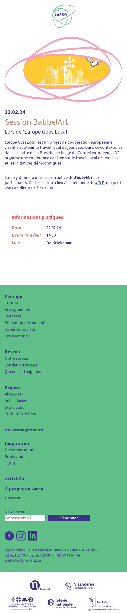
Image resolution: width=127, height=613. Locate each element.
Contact (13, 498)
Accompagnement (24, 430)
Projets (12, 388)
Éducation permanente (26, 323)
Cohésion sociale (20, 329)
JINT (99, 183)
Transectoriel (17, 336)
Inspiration (17, 443)
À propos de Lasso (24, 488)
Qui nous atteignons (23, 371)
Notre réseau (16, 358)
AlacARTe (13, 394)
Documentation (19, 450)
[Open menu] (119, 16)
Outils (10, 463)
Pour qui (13, 296)
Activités (14, 479)
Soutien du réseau (21, 365)
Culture (11, 303)
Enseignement (18, 309)
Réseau (12, 352)
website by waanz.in (23, 560)
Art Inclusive (16, 401)
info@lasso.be (67, 555)
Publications (16, 457)
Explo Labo (15, 407)
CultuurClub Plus (20, 414)
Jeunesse (13, 316)
